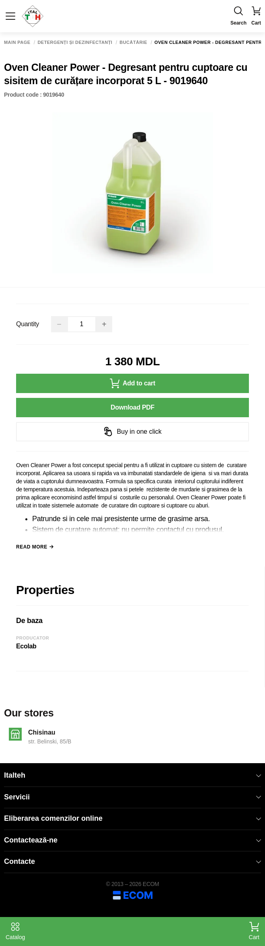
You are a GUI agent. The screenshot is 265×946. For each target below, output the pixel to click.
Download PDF (132, 407)
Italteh (132, 775)
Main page (17, 42)
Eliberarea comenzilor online (132, 818)
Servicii (132, 797)
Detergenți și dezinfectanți (74, 42)
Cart (254, 931)
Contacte (132, 861)
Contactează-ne (132, 840)
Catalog (15, 931)
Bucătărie (133, 42)
